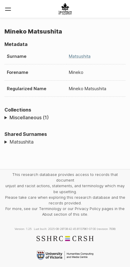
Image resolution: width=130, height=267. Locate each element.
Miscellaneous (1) (29, 117)
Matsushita (80, 56)
